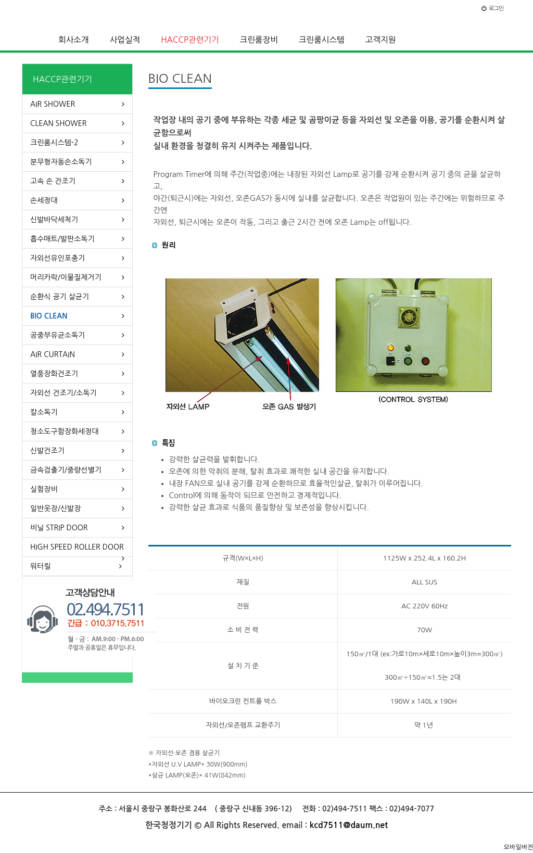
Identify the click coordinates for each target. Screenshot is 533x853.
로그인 (492, 8)
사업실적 (125, 40)
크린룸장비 (259, 40)
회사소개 (73, 40)
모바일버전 (518, 847)
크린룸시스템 (322, 40)
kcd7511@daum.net (349, 825)
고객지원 (380, 40)
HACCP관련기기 (190, 40)
